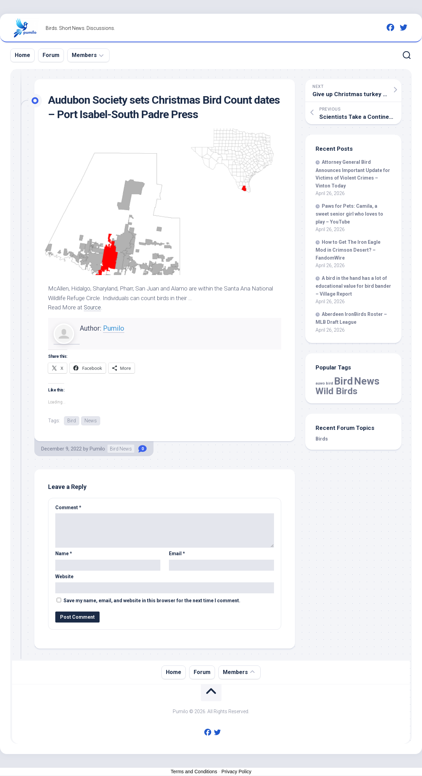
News (90, 420)
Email (177, 554)
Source (93, 307)
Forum (51, 55)
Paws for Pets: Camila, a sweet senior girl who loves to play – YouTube (349, 214)
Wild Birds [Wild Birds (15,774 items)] (336, 391)
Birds (322, 439)
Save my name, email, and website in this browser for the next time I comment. (152, 601)
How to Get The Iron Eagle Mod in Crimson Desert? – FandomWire (348, 250)
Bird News (121, 449)
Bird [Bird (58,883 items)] (343, 381)
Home (22, 55)
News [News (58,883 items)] (366, 381)
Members (84, 55)
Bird (71, 420)
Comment (68, 508)
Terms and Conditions (194, 772)
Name (63, 554)
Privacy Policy (236, 772)
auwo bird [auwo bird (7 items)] (324, 383)
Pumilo (113, 328)
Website (64, 577)
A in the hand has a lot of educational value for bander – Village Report (353, 286)
